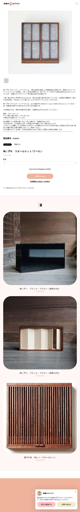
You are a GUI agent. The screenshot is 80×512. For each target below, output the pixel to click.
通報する (17, 144)
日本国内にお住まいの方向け (40, 182)
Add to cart (40, 176)
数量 (4, 159)
